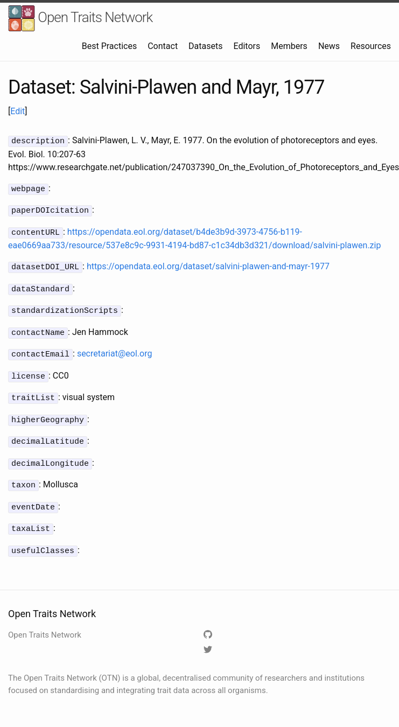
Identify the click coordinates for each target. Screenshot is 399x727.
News (329, 46)
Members (289, 46)
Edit (17, 111)
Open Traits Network (80, 18)
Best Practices (109, 46)
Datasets (205, 46)
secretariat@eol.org (114, 347)
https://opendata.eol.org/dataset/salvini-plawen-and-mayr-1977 (208, 263)
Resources (371, 46)
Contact (163, 46)
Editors (246, 46)
